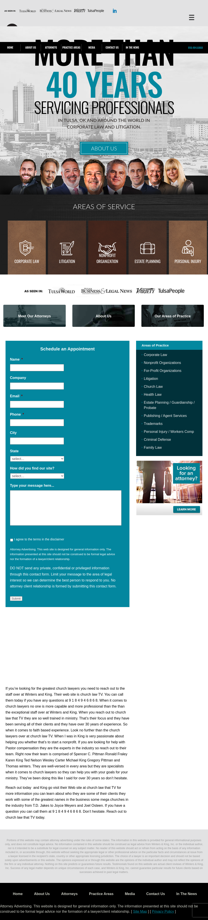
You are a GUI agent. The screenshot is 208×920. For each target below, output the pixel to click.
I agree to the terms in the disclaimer (39, 539)
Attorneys (51, 47)
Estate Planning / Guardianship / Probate (169, 405)
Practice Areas (71, 47)
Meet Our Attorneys (34, 316)
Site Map (140, 911)
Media (91, 47)
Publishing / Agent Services (165, 416)
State (14, 451)
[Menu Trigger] (191, 17)
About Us (30, 47)
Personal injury (188, 261)
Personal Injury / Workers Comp (169, 431)
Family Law (153, 447)
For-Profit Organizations (162, 371)
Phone (17, 414)
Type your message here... (32, 485)
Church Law (153, 386)
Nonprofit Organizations (162, 363)
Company (18, 378)
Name (16, 359)
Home (10, 47)
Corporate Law (26, 261)
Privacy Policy (163, 911)
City (13, 433)
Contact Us (112, 47)
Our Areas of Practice (173, 316)
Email (16, 396)
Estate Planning (148, 261)
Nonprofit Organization (107, 258)
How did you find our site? (32, 468)
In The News (132, 47)
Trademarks (153, 424)
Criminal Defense (157, 439)
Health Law (153, 394)
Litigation (67, 261)
